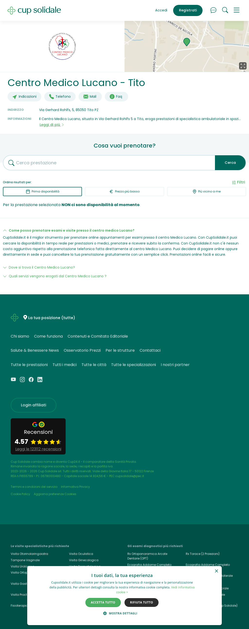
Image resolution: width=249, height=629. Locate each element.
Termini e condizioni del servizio (34, 487)
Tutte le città (93, 364)
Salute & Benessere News (35, 350)
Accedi (161, 10)
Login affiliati (33, 405)
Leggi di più (52, 124)
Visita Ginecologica (83, 560)
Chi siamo (20, 336)
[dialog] (124, 595)
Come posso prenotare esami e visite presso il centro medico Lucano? (71, 230)
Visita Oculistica (81, 554)
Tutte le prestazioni (29, 364)
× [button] (216, 571)
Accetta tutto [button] (103, 602)
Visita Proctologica (25, 595)
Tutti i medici (65, 364)
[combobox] (107, 163)
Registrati (188, 10)
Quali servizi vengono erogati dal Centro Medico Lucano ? (58, 276)
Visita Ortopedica (23, 572)
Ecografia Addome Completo (208, 565)
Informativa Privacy (75, 487)
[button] (236, 10)
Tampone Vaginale (25, 560)
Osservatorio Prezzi (82, 350)
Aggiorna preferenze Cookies (55, 494)
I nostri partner (175, 364)
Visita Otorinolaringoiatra (29, 554)
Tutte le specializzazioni (133, 364)
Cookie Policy (20, 494)
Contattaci (150, 350)
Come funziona (48, 336)
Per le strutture (120, 350)
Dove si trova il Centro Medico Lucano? (42, 267)
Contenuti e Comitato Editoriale (98, 336)
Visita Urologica (22, 566)
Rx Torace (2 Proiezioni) (203, 554)
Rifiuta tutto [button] (141, 602)
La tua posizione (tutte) (51, 317)
